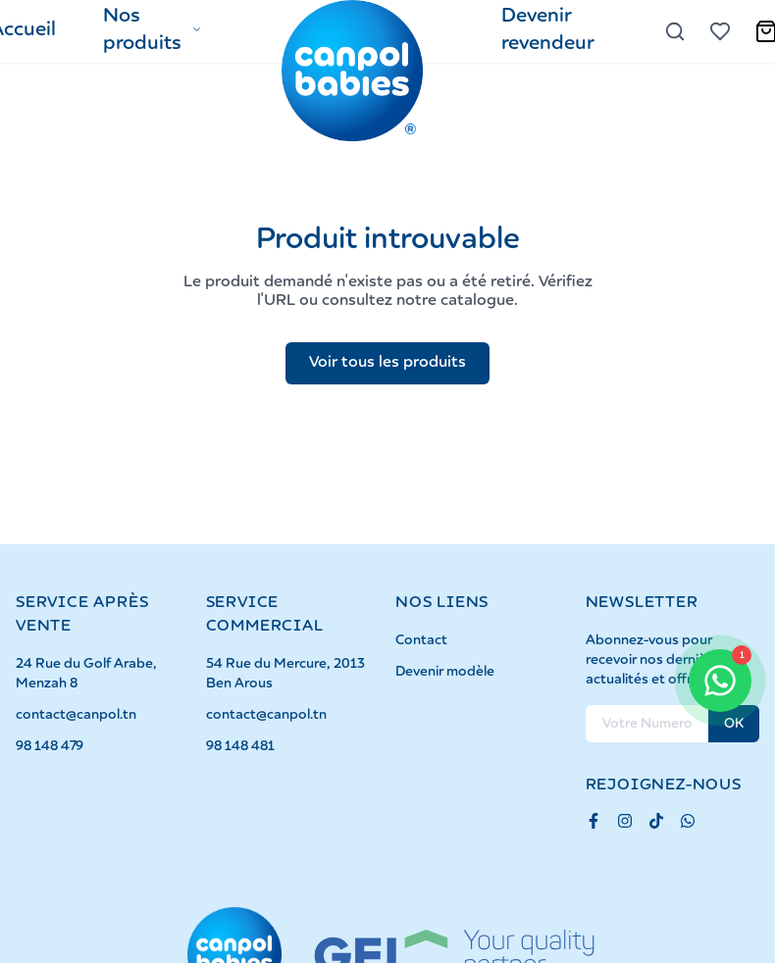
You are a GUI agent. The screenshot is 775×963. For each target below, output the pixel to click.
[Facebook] (593, 821)
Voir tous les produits (387, 363)
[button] (153, 31)
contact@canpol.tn (76, 715)
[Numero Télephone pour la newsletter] (647, 723)
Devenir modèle (444, 672)
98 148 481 (240, 746)
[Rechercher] (675, 31)
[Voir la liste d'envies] (720, 31)
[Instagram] (625, 821)
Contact (421, 640)
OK (734, 724)
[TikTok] (656, 821)
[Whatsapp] (688, 821)
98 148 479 (49, 746)
